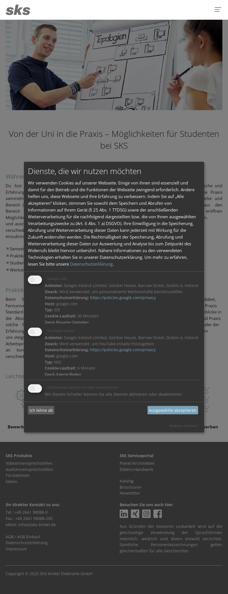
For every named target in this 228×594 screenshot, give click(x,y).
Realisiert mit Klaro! (183, 426)
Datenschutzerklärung (91, 264)
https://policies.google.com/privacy (123, 298)
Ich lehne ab (41, 410)
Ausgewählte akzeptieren (172, 410)
